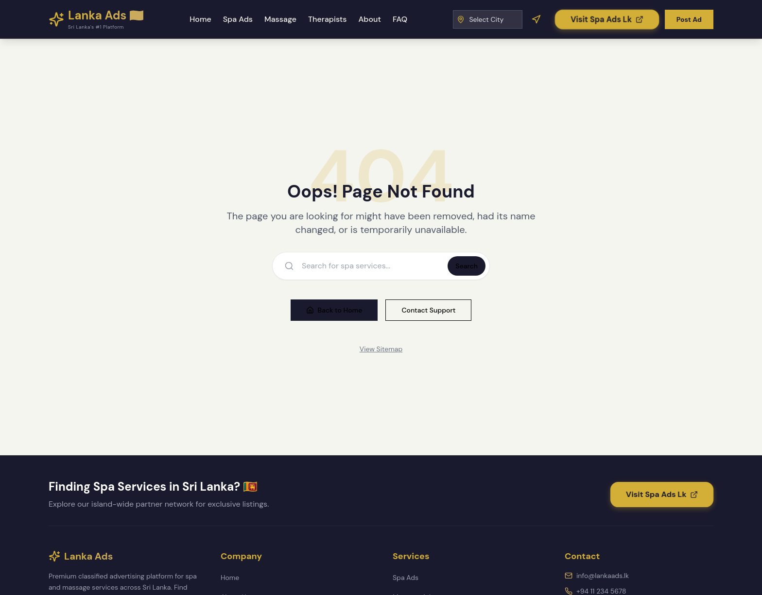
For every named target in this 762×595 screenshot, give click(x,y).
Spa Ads (238, 19)
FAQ (400, 19)
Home (200, 19)
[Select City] (487, 19)
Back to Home (334, 310)
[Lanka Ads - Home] (96, 19)
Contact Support (428, 310)
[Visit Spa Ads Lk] (607, 19)
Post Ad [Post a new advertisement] (689, 19)
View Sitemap (381, 349)
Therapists (327, 19)
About (369, 19)
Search (466, 266)
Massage (280, 19)
